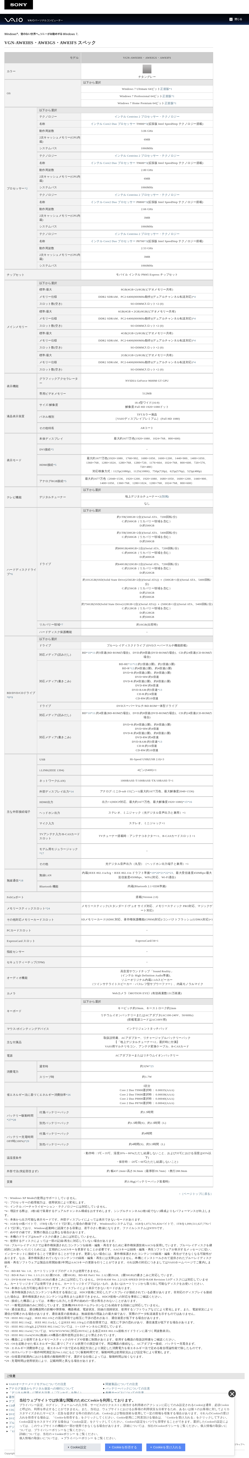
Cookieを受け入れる (167, 1447)
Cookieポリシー (65, 1434)
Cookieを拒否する (124, 1447)
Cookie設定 (78, 1447)
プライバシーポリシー (78, 1438)
